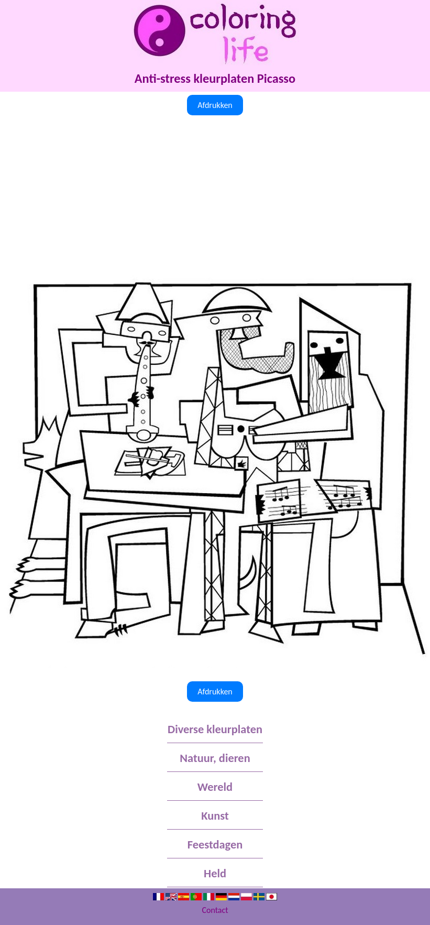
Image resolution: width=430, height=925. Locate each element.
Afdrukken (215, 105)
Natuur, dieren (215, 758)
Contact (215, 910)
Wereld (215, 787)
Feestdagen (215, 844)
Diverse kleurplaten (215, 729)
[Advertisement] (215, 196)
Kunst (214, 816)
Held (215, 873)
